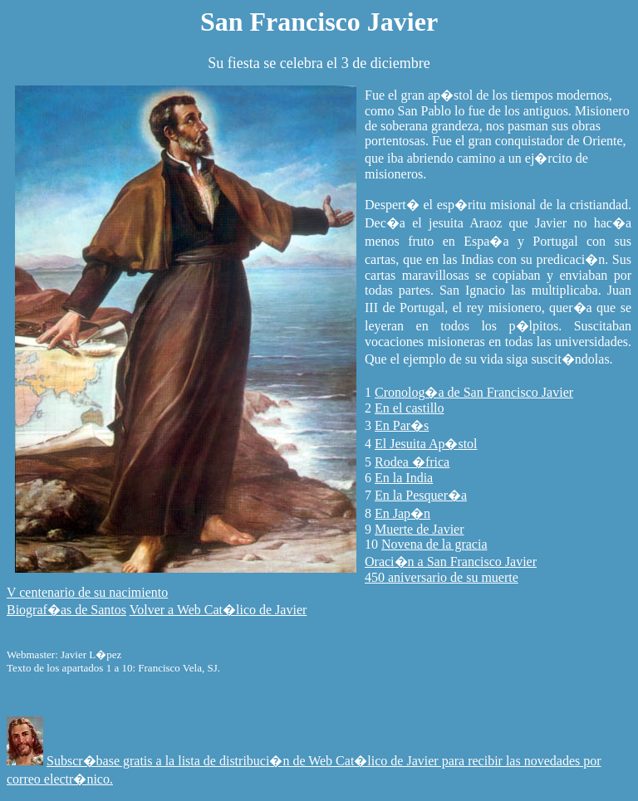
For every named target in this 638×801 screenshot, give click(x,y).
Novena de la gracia (434, 544)
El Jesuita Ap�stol (426, 444)
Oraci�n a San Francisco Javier (451, 561)
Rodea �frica (412, 462)
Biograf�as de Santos (66, 610)
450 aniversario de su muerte (441, 577)
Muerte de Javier (419, 529)
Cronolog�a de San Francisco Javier (474, 392)
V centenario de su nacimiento (87, 592)
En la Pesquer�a (421, 495)
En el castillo (409, 408)
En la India (404, 478)
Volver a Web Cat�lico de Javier (218, 610)
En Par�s (402, 425)
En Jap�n (402, 513)
